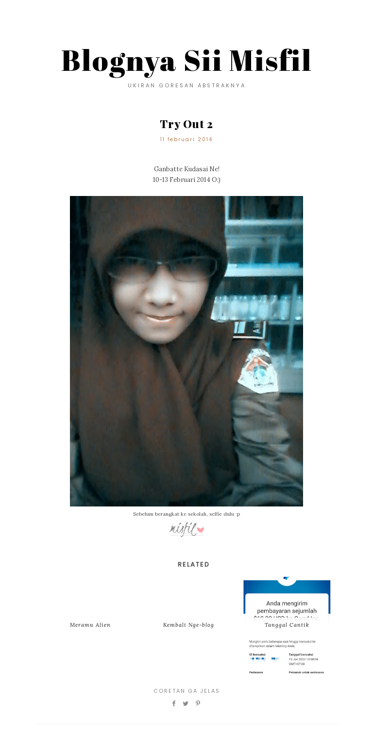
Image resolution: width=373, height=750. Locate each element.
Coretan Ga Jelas (186, 691)
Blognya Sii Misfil (186, 59)
